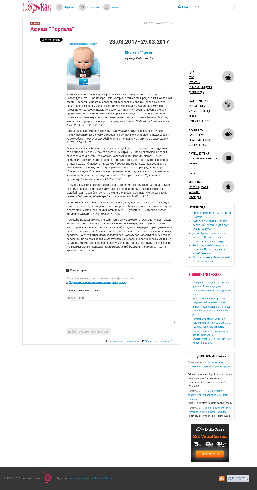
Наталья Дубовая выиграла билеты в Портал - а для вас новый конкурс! (210, 225)
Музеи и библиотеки (200, 140)
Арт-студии (195, 197)
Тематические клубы (200, 121)
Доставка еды (196, 92)
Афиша (69, 7)
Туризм (193, 163)
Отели (192, 168)
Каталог (117, 7)
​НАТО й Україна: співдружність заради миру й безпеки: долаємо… (208, 395)
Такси (192, 173)
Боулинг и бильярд (199, 111)
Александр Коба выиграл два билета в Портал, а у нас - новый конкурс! (210, 249)
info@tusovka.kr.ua (81, 478)
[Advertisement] (214, 42)
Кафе (191, 77)
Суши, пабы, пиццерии (200, 87)
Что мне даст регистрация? (158, 341)
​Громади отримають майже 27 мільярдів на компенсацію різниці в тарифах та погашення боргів (211, 323)
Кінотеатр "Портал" (139, 52)
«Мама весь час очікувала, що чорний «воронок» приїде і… (209, 366)
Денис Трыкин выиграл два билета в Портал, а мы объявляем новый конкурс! (209, 237)
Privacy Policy (103, 478)
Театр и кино (196, 135)
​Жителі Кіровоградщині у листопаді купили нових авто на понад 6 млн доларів (211, 311)
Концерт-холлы (197, 145)
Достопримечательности (203, 158)
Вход (185, 6)
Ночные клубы (197, 106)
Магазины (194, 192)
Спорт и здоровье (198, 187)
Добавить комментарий (89, 331)
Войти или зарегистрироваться (124, 341)
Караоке (193, 116)
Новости (93, 7)
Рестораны (194, 82)
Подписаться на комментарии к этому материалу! (97, 282)
